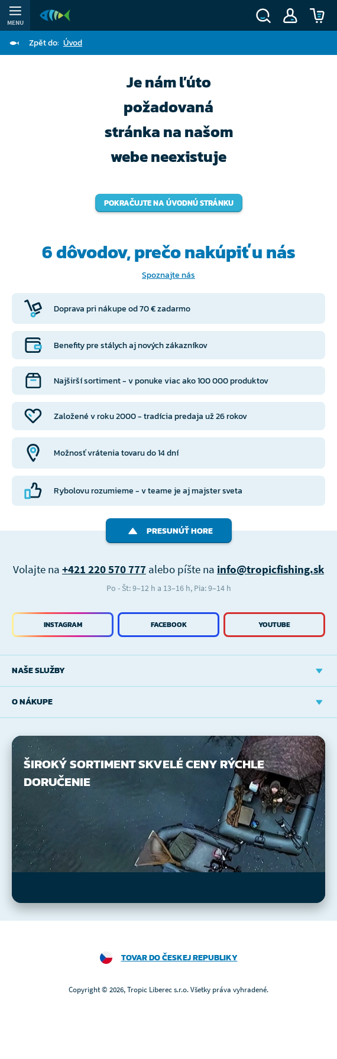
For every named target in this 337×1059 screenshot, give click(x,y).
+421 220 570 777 (104, 569)
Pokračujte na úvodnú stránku (169, 203)
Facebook (169, 624)
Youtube (274, 624)
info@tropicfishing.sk (270, 569)
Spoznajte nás (168, 275)
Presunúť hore (169, 531)
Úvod (72, 43)
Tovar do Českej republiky (179, 957)
